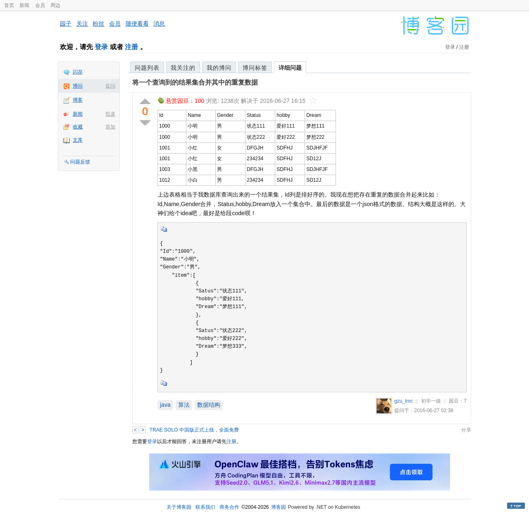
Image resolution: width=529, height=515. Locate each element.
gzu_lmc (403, 401)
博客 (78, 100)
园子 (65, 23)
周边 (55, 5)
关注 (82, 23)
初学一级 (431, 401)
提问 (110, 86)
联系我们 (205, 507)
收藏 (78, 127)
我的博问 (219, 67)
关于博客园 (179, 507)
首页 (9, 5)
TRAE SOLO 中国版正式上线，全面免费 (194, 430)
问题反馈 (80, 162)
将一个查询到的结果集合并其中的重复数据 (195, 82)
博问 (78, 86)
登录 (101, 46)
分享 (466, 430)
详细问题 (290, 67)
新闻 (24, 5)
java (165, 404)
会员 (40, 5)
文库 (78, 140)
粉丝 (98, 23)
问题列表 (147, 67)
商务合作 (229, 507)
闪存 (78, 72)
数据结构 (208, 404)
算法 (184, 404)
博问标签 (255, 67)
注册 (131, 46)
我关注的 (183, 67)
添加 (110, 127)
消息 (159, 23)
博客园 (278, 507)
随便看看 (137, 23)
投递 (110, 114)
